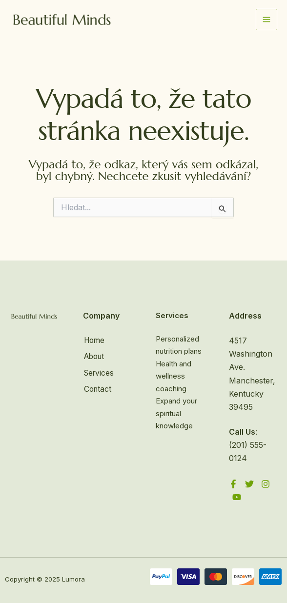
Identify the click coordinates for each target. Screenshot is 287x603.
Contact (97, 388)
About (94, 356)
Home (94, 340)
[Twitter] (249, 484)
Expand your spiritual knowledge (176, 413)
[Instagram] (265, 484)
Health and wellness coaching (173, 376)
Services (99, 372)
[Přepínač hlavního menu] (266, 20)
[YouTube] (236, 497)
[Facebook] (233, 484)
